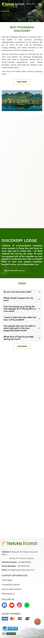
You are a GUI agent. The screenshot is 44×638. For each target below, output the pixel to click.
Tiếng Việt (30, 4)
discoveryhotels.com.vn (14, 270)
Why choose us (8, 593)
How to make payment (11, 589)
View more (22, 346)
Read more (22, 82)
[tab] (22, 292)
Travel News (7, 580)
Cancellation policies (11, 584)
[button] (22, 292)
